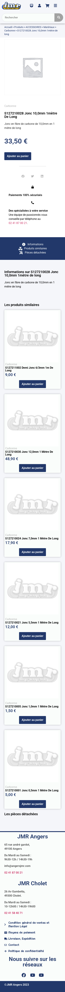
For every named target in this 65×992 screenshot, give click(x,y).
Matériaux (49, 27)
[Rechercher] (58, 17)
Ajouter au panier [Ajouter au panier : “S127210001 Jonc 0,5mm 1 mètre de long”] (32, 804)
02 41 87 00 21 (13, 872)
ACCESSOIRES (33, 27)
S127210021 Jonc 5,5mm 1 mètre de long (31, 622)
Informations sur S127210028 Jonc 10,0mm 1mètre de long (31, 273)
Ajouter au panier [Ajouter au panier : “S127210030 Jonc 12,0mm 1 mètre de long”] (32, 468)
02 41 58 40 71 (13, 913)
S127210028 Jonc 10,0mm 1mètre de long (30, 115)
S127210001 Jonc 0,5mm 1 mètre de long (31, 790)
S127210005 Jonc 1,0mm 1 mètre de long (31, 706)
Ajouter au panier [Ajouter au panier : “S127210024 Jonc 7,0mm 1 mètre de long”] (32, 552)
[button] (23, 176)
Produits (18, 27)
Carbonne (9, 30)
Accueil (8, 27)
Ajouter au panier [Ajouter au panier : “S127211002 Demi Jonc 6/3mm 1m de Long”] (32, 384)
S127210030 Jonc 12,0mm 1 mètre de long (29, 453)
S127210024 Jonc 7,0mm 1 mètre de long (31, 538)
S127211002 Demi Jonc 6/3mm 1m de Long (29, 369)
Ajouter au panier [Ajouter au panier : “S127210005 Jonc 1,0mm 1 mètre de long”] (32, 720)
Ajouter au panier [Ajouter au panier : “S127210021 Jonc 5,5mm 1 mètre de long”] (32, 636)
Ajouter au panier (18, 156)
